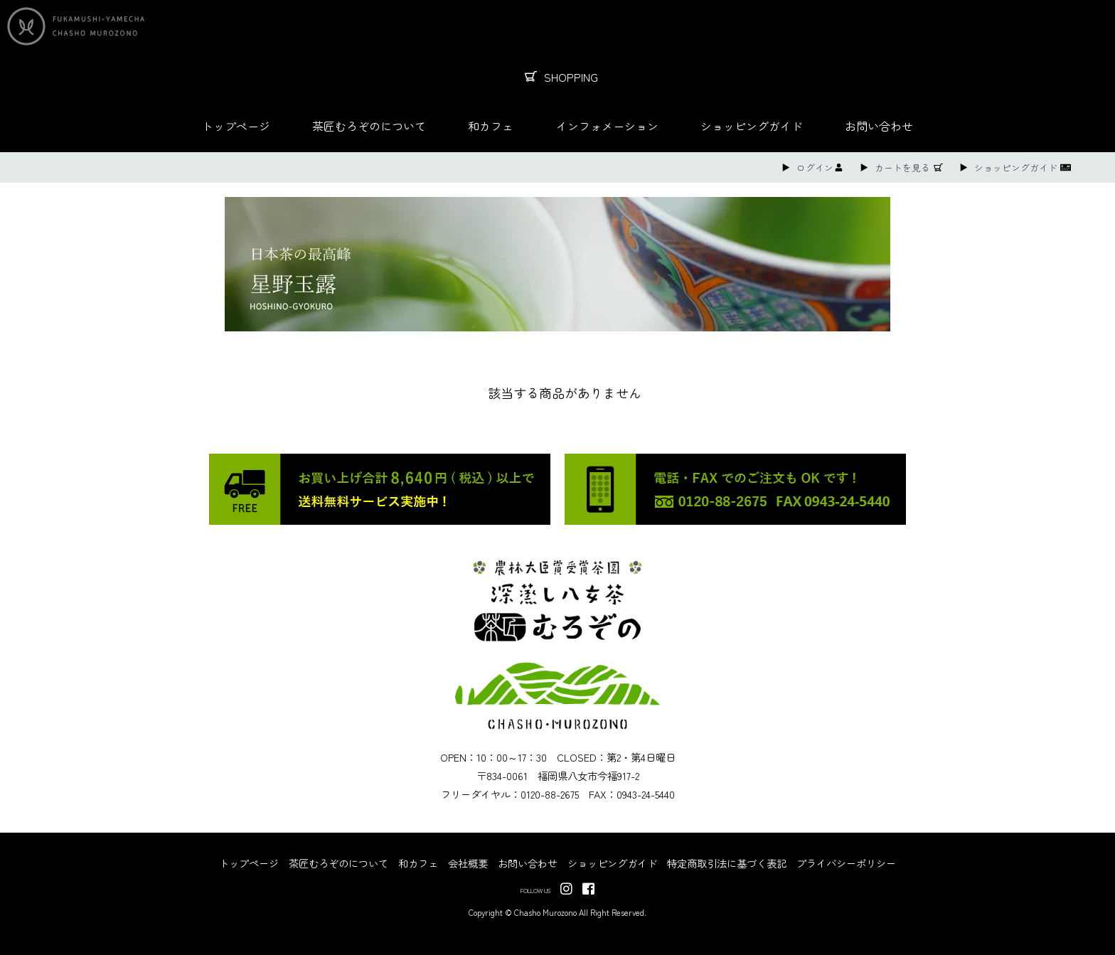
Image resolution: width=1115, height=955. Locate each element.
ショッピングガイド (751, 125)
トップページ (236, 125)
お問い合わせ (879, 125)
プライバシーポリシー (846, 862)
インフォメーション (607, 125)
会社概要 (468, 862)
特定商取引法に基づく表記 (726, 862)
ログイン (814, 167)
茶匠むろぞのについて (369, 125)
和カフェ (490, 125)
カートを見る (902, 167)
